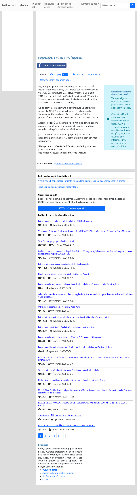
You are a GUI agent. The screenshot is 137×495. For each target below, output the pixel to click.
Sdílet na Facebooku (51, 65)
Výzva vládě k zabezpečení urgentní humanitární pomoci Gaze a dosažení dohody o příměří (81, 181)
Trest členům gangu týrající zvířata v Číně (58, 187)
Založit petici (36, 5)
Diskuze (78, 74)
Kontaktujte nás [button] (89, 3)
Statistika (94, 74)
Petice (43, 74)
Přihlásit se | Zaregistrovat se (66, 5)
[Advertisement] (85, 34)
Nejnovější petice (49, 5)
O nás (45, 479)
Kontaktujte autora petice (68, 163)
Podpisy (59, 74)
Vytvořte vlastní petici (71, 208)
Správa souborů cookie (53, 476)
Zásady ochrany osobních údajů (55, 79)
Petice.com (9, 5)
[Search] (115, 5)
